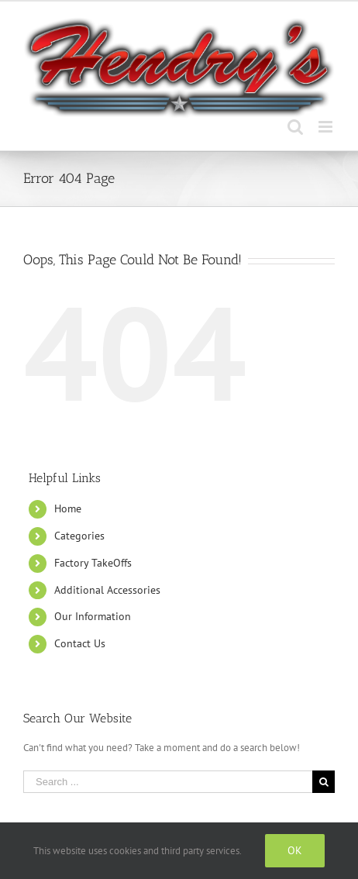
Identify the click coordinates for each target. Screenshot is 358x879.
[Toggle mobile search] (295, 127)
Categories (79, 536)
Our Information (92, 616)
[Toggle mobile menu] (326, 127)
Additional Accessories (107, 590)
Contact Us (79, 643)
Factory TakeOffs (93, 563)
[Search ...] (167, 781)
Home (67, 508)
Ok (294, 850)
